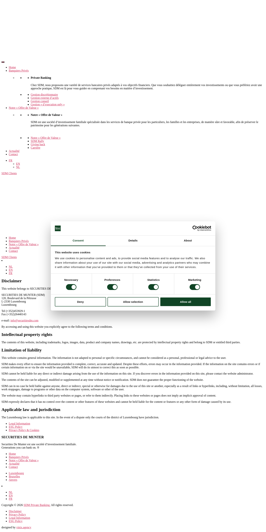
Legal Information (19, 423)
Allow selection (133, 301)
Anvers (13, 479)
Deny (80, 301)
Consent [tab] (78, 240)
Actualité (14, 150)
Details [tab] (133, 240)
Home (12, 67)
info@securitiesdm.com (24, 320)
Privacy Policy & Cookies (24, 430)
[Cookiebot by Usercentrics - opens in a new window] (195, 228)
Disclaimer (15, 511)
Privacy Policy (17, 514)
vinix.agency (23, 527)
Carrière (35, 147)
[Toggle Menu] (2, 62)
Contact (13, 154)
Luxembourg (16, 473)
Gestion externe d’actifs (45, 97)
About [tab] (188, 240)
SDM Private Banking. (37, 505)
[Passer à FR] (10, 273)
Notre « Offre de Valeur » (24, 107)
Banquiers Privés (19, 70)
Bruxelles (14, 476)
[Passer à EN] (11, 269)
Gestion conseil (40, 101)
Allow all (185, 301)
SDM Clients (9, 173)
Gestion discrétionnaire (44, 94)
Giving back (38, 144)
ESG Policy (15, 426)
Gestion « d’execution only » (48, 104)
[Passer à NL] (11, 266)
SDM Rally (37, 141)
